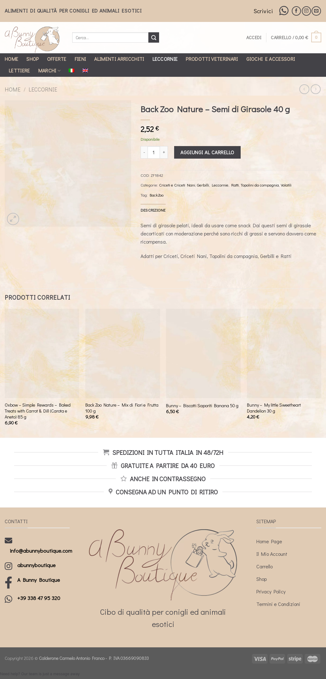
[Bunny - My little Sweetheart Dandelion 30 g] (284, 353)
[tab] (153, 210)
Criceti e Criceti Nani (177, 184)
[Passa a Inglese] (85, 71)
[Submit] (153, 37)
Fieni (80, 58)
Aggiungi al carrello (207, 152)
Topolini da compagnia (260, 184)
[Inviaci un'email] (316, 10)
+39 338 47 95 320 (38, 598)
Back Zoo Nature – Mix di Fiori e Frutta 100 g (121, 408)
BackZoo (156, 194)
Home (11, 58)
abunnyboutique (36, 565)
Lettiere (19, 70)
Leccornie (165, 58)
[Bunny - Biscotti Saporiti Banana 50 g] (203, 353)
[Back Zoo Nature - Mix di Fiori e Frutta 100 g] (122, 353)
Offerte (57, 58)
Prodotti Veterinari (212, 58)
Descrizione (153, 210)
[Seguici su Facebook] (296, 10)
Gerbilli (203, 184)
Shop (32, 58)
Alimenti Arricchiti (119, 58)
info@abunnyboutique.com (41, 550)
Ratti (235, 184)
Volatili (286, 184)
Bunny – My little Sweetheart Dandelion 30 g (274, 408)
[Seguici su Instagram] (306, 10)
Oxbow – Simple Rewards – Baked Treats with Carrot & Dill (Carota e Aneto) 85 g (38, 410)
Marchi (49, 70)
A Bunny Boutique (38, 579)
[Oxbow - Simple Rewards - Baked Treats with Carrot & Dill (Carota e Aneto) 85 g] (42, 353)
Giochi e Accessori (270, 58)
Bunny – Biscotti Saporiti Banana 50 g (202, 405)
